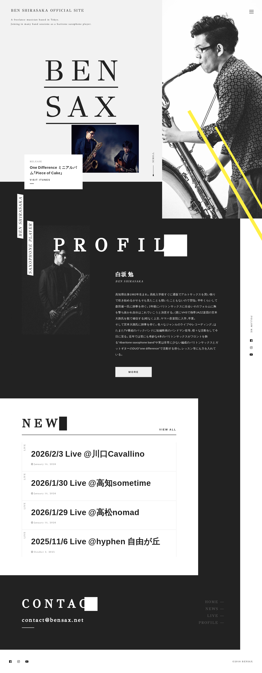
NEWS (211, 609)
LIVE (212, 615)
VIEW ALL (167, 429)
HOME (211, 602)
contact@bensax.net (53, 620)
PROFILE (208, 622)
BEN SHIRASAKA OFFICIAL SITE (47, 10)
